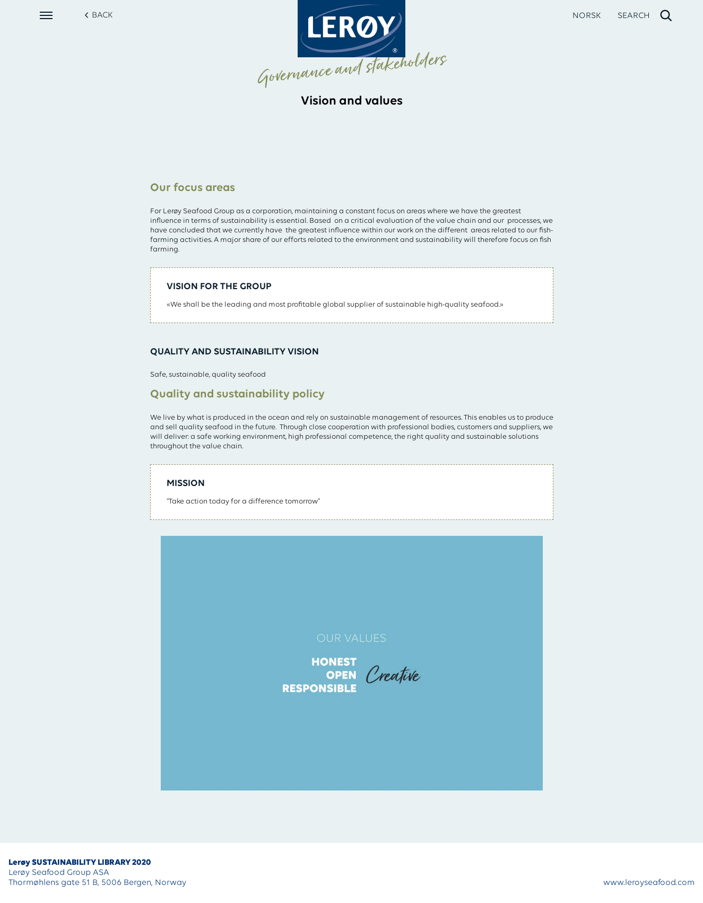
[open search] (645, 15)
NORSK (586, 16)
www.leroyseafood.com (649, 883)
